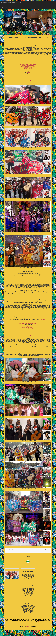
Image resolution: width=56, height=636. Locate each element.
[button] (14, 550)
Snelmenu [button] (16, 7)
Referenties (48, 5)
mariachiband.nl (42, 319)
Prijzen (42, 5)
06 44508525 (30, 79)
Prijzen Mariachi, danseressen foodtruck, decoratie (28, 323)
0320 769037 (29, 72)
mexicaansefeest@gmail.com (29, 74)
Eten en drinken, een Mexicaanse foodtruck (28, 64)
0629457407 (25, 79)
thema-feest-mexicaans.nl (45, 316)
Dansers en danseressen (28, 63)
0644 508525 (30, 73)
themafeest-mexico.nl (45, 317)
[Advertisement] (28, 633)
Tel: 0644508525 (20, 5)
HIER (38, 621)
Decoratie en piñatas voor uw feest (28, 65)
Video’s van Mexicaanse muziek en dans (28, 66)
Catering (36, 5)
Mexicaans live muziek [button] (6, 7)
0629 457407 (24, 73)
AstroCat (27, 626)
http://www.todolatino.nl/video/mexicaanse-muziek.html (36, 318)
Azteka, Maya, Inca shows (28, 68)
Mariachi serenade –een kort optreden (28, 62)
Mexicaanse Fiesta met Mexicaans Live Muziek (11, 2)
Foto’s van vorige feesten (28, 67)
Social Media (28, 556)
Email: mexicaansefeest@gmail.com (8, 5)
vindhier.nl (28, 558)
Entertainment (29, 5)
